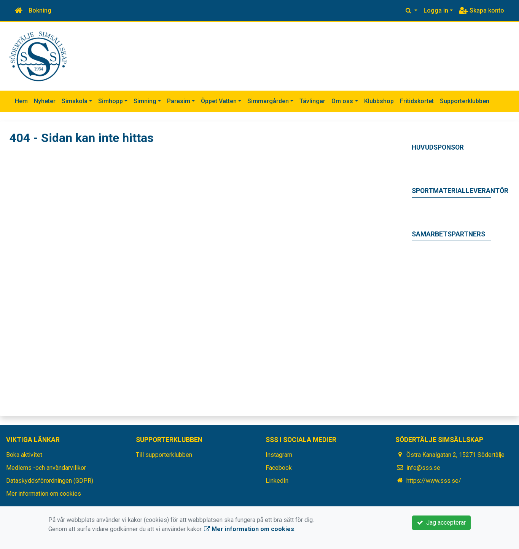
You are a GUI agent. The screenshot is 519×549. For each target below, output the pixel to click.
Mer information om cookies (43, 493)
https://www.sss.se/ (433, 480)
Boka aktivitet (24, 454)
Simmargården (268, 101)
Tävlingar (312, 101)
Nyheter (45, 101)
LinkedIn (277, 480)
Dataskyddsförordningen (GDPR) (49, 480)
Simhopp (110, 101)
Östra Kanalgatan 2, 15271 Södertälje (455, 454)
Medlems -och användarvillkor (46, 467)
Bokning (40, 10)
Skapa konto (481, 10)
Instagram (279, 454)
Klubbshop (379, 101)
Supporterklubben (464, 101)
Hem (21, 101)
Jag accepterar (441, 522)
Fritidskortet (417, 101)
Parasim (178, 101)
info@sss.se (423, 467)
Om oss (342, 101)
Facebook (279, 467)
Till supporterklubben (164, 454)
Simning (145, 101)
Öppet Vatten (219, 101)
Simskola (75, 101)
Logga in (435, 10)
